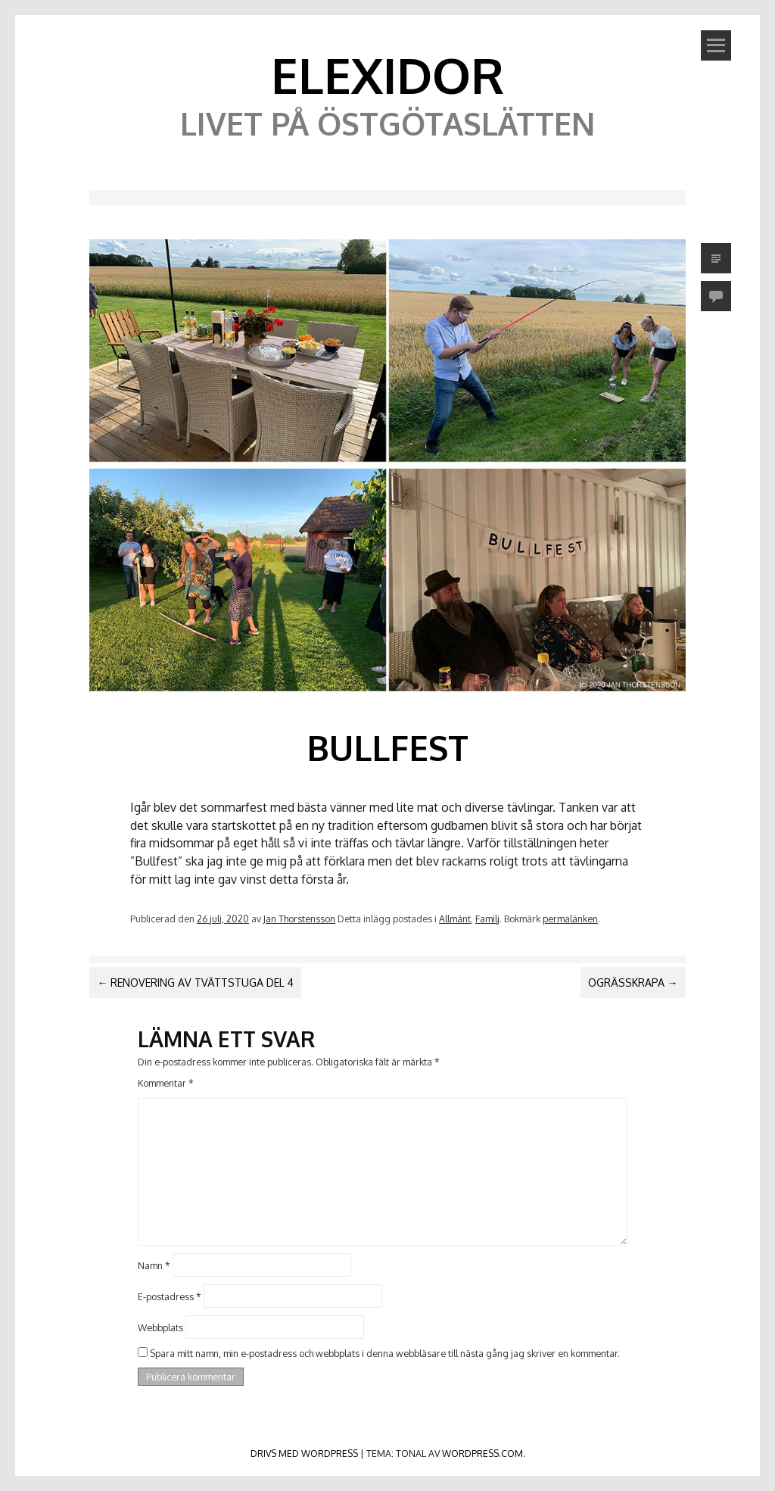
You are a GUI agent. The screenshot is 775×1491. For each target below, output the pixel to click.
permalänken (570, 918)
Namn (154, 1265)
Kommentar (166, 1083)
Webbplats (160, 1327)
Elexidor (387, 74)
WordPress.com (482, 1453)
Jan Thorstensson (299, 918)
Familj (487, 918)
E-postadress (169, 1296)
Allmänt (455, 918)
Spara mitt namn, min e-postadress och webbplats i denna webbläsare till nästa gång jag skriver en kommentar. (385, 1353)
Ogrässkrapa (633, 982)
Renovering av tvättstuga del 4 (195, 982)
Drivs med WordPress (304, 1453)
